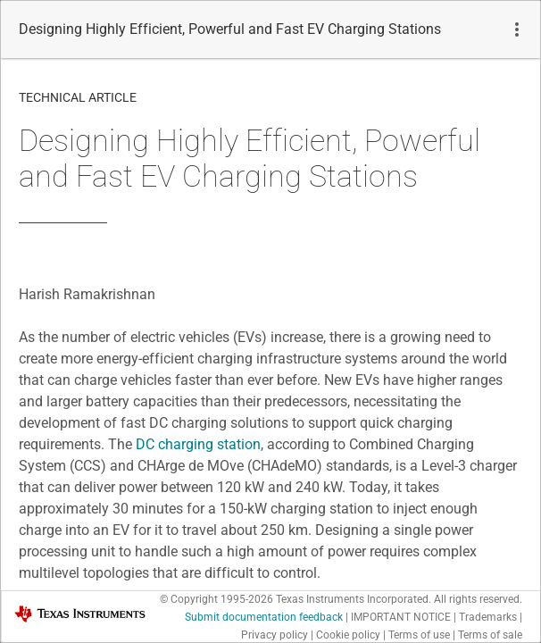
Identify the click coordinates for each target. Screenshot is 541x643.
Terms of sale (490, 635)
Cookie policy (348, 635)
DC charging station (198, 444)
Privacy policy (274, 635)
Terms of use (419, 635)
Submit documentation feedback (264, 617)
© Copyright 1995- (216, 599)
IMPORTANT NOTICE (401, 617)
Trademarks (488, 617)
